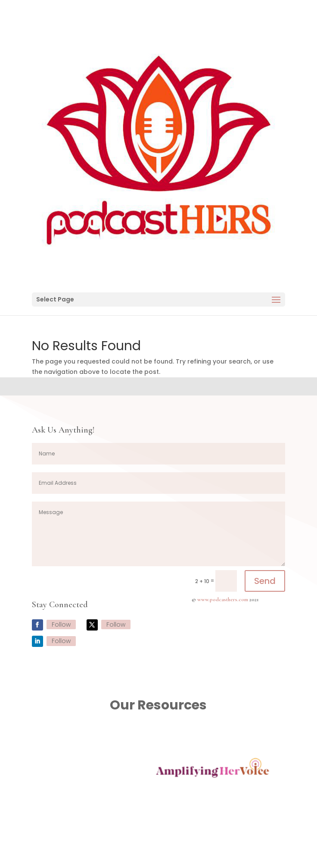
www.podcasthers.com (222, 599)
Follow (61, 624)
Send (265, 581)
